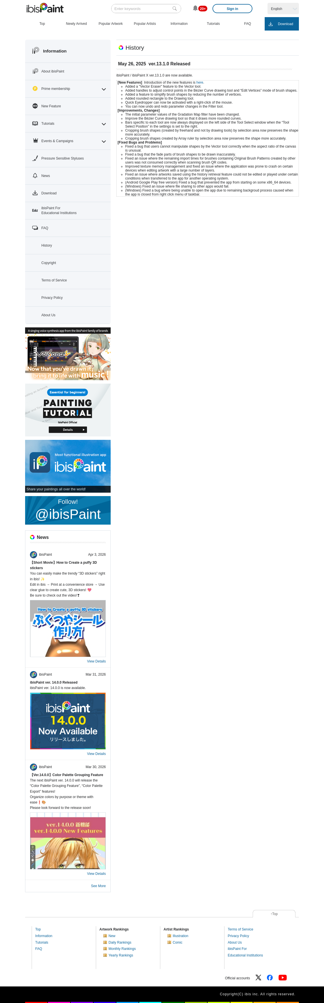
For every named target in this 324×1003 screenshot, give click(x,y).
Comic (178, 942)
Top (38, 929)
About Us (235, 942)
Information (43, 936)
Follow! (68, 510)
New (112, 936)
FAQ (38, 949)
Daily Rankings (120, 942)
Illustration (181, 936)
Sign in (232, 9)
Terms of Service (240, 929)
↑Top (274, 914)
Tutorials (41, 942)
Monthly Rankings (122, 949)
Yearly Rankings (121, 955)
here (199, 82)
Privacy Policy (238, 936)
